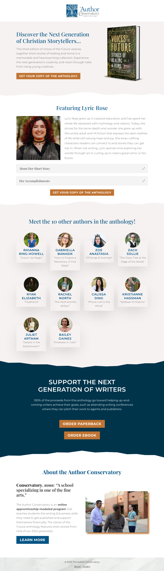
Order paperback (82, 424)
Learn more (32, 540)
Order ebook (82, 435)
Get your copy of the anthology (48, 76)
